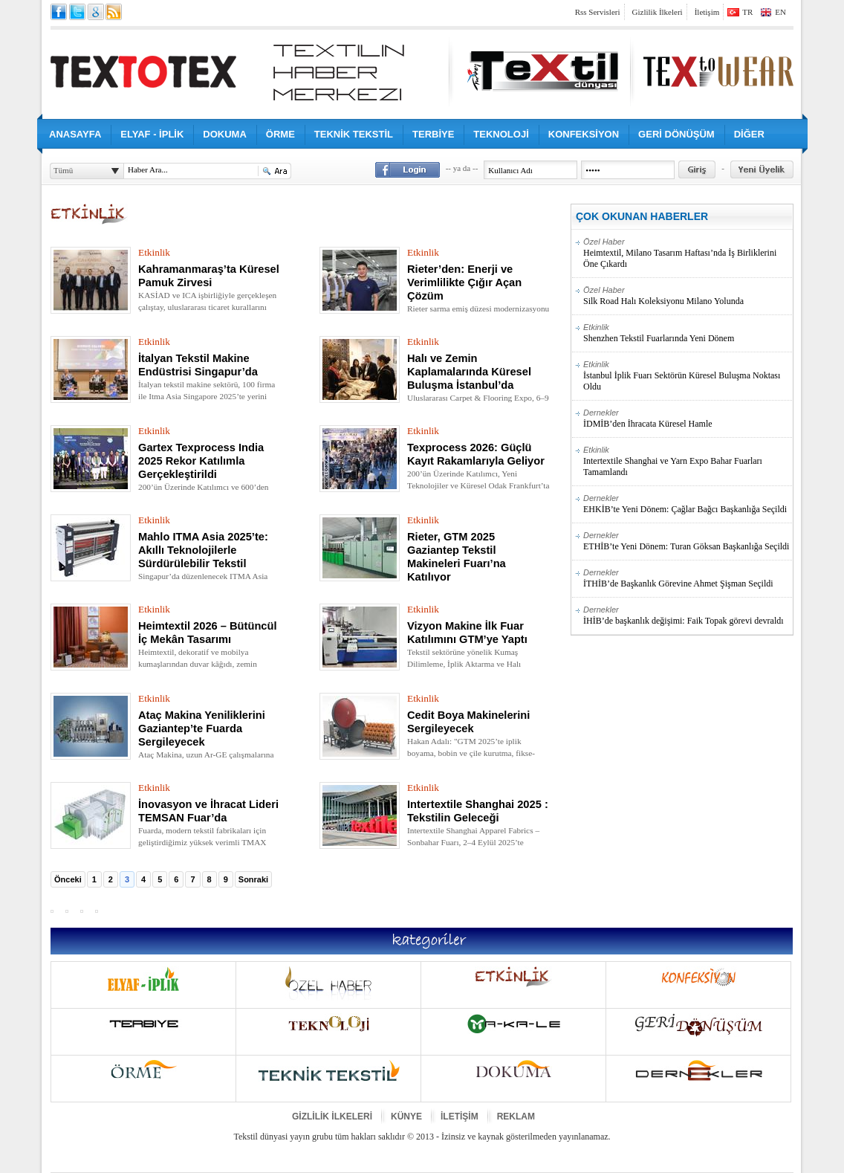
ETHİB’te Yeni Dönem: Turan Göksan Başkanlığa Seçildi (687, 541)
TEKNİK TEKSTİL (353, 134)
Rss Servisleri (597, 11)
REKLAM (516, 1116)
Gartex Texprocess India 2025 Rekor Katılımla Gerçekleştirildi (201, 461)
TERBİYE (433, 134)
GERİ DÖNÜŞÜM (676, 134)
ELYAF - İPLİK (152, 134)
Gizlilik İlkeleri (657, 11)
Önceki (68, 879)
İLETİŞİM (459, 1116)
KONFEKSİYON (583, 134)
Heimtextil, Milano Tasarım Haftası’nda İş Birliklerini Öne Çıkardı (687, 253)
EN (780, 11)
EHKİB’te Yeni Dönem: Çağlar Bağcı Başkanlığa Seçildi (687, 504)
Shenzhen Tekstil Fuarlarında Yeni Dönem (687, 333)
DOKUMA (225, 134)
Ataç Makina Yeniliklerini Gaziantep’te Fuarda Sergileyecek (201, 728)
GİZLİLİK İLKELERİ (332, 1116)
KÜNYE (406, 1116)
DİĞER (749, 134)
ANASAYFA (75, 134)
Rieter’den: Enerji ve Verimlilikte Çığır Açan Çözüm (464, 282)
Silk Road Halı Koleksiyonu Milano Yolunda (687, 295)
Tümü (63, 170)
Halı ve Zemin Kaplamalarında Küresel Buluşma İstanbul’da (469, 371)
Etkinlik (154, 252)
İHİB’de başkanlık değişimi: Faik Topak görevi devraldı (687, 615)
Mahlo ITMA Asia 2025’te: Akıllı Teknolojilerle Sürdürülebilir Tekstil (203, 550)
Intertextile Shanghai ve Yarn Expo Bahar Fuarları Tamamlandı (687, 461)
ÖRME (280, 134)
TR (747, 11)
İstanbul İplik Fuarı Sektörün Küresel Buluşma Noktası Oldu (687, 376)
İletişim (707, 11)
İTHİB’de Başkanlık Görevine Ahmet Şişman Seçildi (687, 578)
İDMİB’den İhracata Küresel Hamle (687, 418)
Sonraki (253, 879)
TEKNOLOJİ (500, 134)
